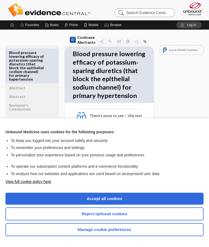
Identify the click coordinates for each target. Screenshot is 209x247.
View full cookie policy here (28, 181)
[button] (113, 25)
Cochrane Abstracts (70, 40)
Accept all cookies (104, 198)
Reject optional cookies (104, 213)
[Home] (12, 25)
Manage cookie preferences (104, 229)
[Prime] (71, 25)
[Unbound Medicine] (191, 8)
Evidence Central (50, 10)
